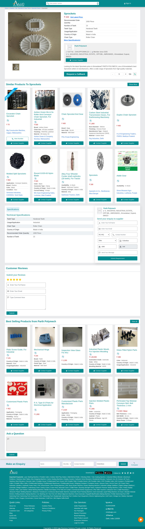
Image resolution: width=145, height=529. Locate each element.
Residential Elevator (99, 478)
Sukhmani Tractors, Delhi (71, 194)
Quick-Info (12, 514)
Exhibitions (13, 517)
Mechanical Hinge (41, 349)
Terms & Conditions (48, 507)
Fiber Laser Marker (21, 489)
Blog (10, 512)
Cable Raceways (123, 489)
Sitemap (12, 507)
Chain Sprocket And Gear (72, 113)
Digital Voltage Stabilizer (126, 484)
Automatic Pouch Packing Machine (81, 491)
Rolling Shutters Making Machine (25, 493)
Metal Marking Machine (36, 489)
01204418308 (110, 505)
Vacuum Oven (104, 482)
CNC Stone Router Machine (74, 484)
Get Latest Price (76, 16)
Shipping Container (81, 482)
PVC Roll (60, 489)
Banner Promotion (80, 512)
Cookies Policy (47, 505)
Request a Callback (76, 73)
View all (134, 320)
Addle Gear (121, 175)
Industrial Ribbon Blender (114, 476)
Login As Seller (79, 522)
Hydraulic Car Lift (111, 478)
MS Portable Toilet (70, 480)
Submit (11, 312)
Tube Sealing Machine (99, 476)
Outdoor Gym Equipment (80, 495)
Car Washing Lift (42, 493)
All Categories (29, 510)
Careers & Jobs (29, 507)
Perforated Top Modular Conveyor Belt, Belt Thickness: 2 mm (127, 402)
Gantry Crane (45, 486)
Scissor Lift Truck (123, 478)
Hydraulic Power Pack (30, 484)
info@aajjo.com (111, 511)
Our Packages (79, 510)
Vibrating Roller (85, 476)
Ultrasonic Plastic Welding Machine (20, 491)
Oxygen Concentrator (26, 497)
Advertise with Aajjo (80, 507)
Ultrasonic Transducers (40, 491)
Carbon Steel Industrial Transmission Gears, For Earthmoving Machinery (99, 114)
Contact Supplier (77, 59)
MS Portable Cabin (94, 480)
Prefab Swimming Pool (118, 493)
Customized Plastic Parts (17, 401)
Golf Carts (109, 495)
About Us (12, 505)
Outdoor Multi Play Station (58, 476)
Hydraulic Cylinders (15, 484)
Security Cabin (30, 480)
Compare (134, 463)
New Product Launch (81, 517)
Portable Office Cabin (21, 482)
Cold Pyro (49, 497)
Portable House (41, 480)
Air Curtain (67, 489)
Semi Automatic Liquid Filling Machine (105, 491)
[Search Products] (47, 2)
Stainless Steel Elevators (17, 480)
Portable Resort (82, 480)
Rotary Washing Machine (92, 484)
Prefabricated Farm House (55, 480)
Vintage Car (117, 495)
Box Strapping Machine (38, 478)
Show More (133, 83)
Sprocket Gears (36, 7)
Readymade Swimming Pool (62, 495)
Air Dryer (120, 491)
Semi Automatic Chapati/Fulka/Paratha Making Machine (92, 493)
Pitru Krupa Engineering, (70, 136)
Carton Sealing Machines (55, 478)
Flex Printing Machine (57, 484)
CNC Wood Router (43, 484)
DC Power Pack (124, 482)
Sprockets (93, 174)
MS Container (119, 480)
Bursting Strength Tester (86, 486)
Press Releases (29, 505)
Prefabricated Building (36, 482)
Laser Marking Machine (31, 476)
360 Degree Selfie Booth (61, 497)
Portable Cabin (44, 476)
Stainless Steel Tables (23, 478)
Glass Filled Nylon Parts (127, 349)
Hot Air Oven (114, 482)
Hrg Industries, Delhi (96, 137)
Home (6, 7)
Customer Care (14, 510)
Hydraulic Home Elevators (83, 478)
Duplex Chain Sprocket (126, 114)
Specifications (13, 208)
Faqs (11, 519)
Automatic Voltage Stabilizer (18, 486)
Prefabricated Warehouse (52, 482)
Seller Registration (80, 505)
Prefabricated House (67, 482)
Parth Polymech (81, 45)
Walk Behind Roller (74, 476)
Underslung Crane (34, 486)
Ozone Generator (39, 497)
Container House (93, 482)
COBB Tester (74, 486)
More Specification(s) (72, 39)
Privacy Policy (46, 510)
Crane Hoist (54, 486)
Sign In (127, 3)
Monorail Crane (64, 486)
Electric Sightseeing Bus (97, 495)
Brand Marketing (79, 514)
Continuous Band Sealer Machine (58, 491)
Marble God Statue (50, 489)
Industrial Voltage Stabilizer (109, 484)
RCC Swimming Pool (46, 495)
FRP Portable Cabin (108, 480)
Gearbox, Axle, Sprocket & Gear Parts (20, 7)
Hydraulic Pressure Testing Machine (106, 486)
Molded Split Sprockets (16, 173)
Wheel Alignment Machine (66, 493)
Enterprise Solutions (81, 519)
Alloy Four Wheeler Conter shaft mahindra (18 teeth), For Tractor (71, 175)
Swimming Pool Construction (29, 495)
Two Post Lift (53, 493)
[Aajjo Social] (122, 472)
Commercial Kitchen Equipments (82, 489)
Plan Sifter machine (100, 489)
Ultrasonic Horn (112, 489)
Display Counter (69, 478)
